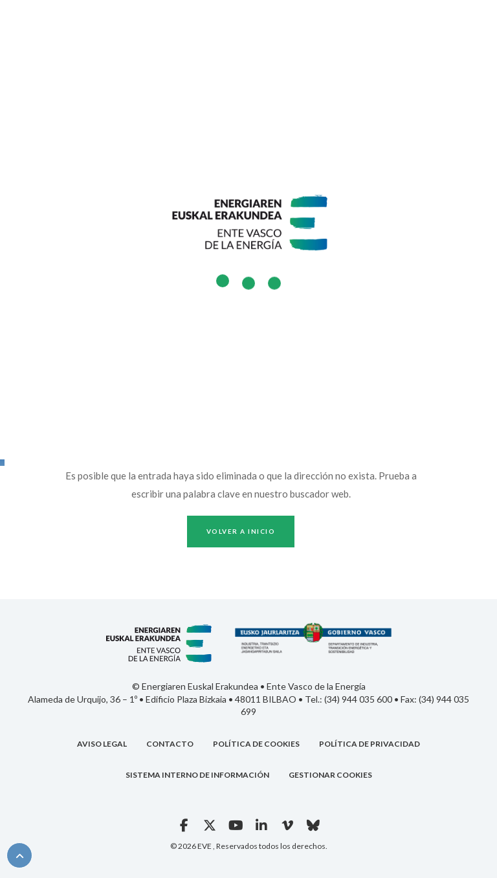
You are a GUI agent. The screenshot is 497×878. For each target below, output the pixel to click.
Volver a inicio (241, 531)
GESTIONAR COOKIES (330, 775)
